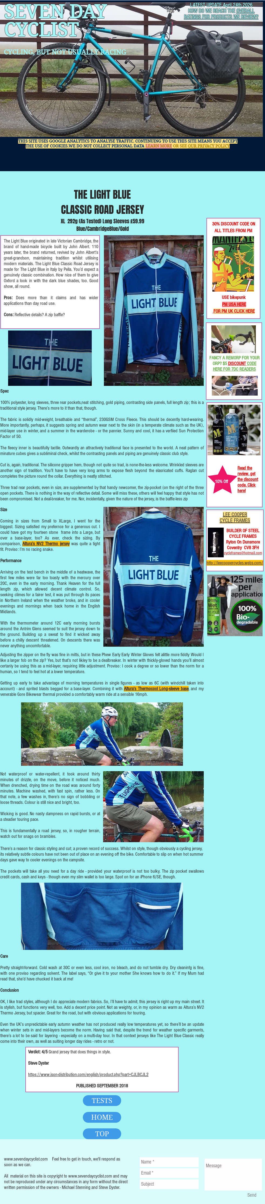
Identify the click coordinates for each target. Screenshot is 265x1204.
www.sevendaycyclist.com (26, 1159)
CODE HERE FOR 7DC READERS (234, 366)
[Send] (252, 1195)
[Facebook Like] (224, 200)
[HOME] (102, 1117)
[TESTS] (102, 1100)
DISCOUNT (237, 363)
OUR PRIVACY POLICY (209, 146)
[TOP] (102, 1133)
